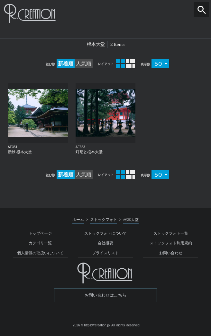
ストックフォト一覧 (170, 233)
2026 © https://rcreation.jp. (91, 325)
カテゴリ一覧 (40, 243)
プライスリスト (105, 253)
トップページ (40, 233)
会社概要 (105, 243)
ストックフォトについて (105, 233)
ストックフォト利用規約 (171, 243)
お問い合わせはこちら (105, 295)
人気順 (83, 63)
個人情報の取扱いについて (40, 253)
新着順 (65, 63)
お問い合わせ (170, 253)
